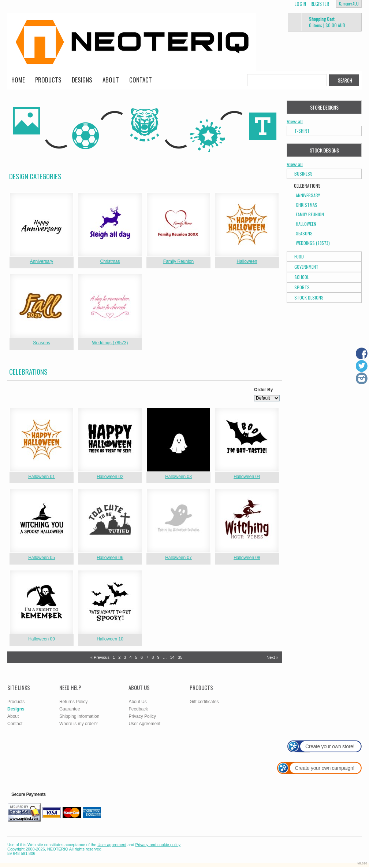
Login (300, 3)
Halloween (246, 261)
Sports (302, 287)
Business (303, 173)
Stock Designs (309, 297)
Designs (82, 79)
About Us (137, 701)
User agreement (111, 844)
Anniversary (41, 261)
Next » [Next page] (272, 657)
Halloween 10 (110, 639)
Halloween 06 (110, 557)
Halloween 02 (110, 476)
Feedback (138, 709)
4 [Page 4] (131, 657)
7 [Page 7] (147, 657)
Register (319, 3)
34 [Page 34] (172, 657)
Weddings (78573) (110, 342)
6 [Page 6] (142, 657)
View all (295, 121)
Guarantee (69, 709)
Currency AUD (349, 4)
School (301, 277)
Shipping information (79, 716)
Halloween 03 (178, 476)
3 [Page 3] (125, 657)
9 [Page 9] (158, 657)
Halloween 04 (247, 476)
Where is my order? (78, 723)
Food (299, 256)
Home (18, 79)
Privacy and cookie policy (158, 844)
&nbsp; (42, 224)
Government (306, 267)
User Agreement (144, 723)
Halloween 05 (41, 557)
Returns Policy (73, 701)
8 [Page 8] (153, 657)
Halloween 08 (247, 557)
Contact (140, 79)
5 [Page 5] (136, 657)
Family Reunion (178, 261)
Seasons (41, 342)
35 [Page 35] (180, 657)
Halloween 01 (41, 476)
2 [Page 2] (119, 657)
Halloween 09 (41, 639)
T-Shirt (302, 131)
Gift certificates (204, 701)
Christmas (110, 261)
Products (48, 79)
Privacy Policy (142, 716)
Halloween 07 (178, 557)
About (110, 79)
